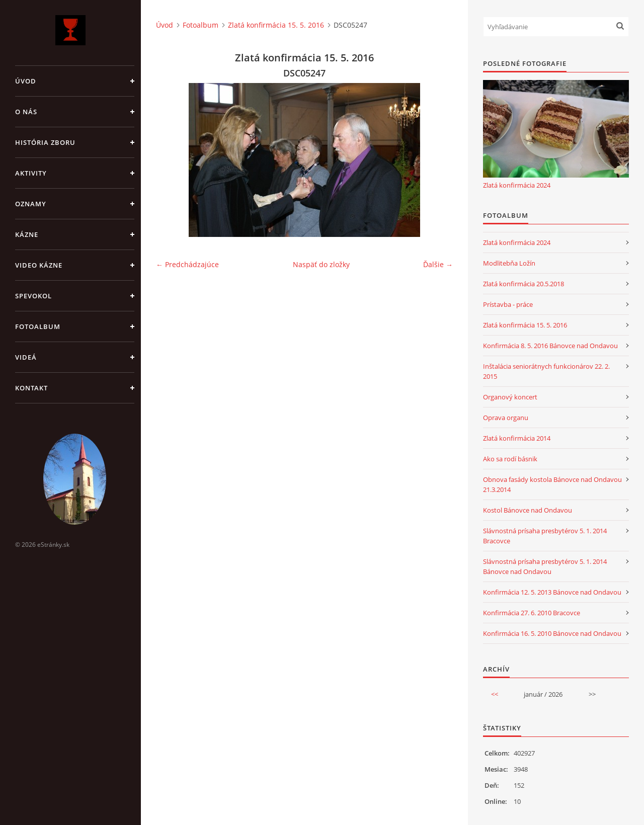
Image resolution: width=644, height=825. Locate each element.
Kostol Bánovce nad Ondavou (527, 510)
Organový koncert (510, 396)
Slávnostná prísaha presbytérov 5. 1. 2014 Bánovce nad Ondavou (545, 566)
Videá (26, 357)
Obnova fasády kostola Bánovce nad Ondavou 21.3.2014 (552, 484)
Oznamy (30, 203)
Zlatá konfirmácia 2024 (516, 185)
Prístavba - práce (508, 304)
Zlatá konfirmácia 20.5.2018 (523, 283)
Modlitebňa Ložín (509, 263)
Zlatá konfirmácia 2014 (516, 438)
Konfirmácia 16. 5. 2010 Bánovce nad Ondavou (552, 633)
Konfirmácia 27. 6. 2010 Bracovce (531, 612)
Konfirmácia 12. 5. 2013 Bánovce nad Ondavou (552, 592)
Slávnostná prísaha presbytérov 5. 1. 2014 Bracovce (545, 535)
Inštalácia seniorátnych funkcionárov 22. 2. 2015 (546, 371)
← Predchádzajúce (187, 264)
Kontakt (31, 387)
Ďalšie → (438, 264)
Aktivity (31, 173)
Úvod (25, 81)
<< (494, 694)
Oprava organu (505, 417)
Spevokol (33, 295)
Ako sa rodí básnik (510, 458)
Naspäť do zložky (321, 264)
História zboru (45, 142)
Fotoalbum (37, 326)
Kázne (26, 234)
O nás (26, 111)
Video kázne (38, 265)
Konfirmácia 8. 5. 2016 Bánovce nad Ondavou (550, 345)
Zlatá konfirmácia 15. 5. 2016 (276, 25)
